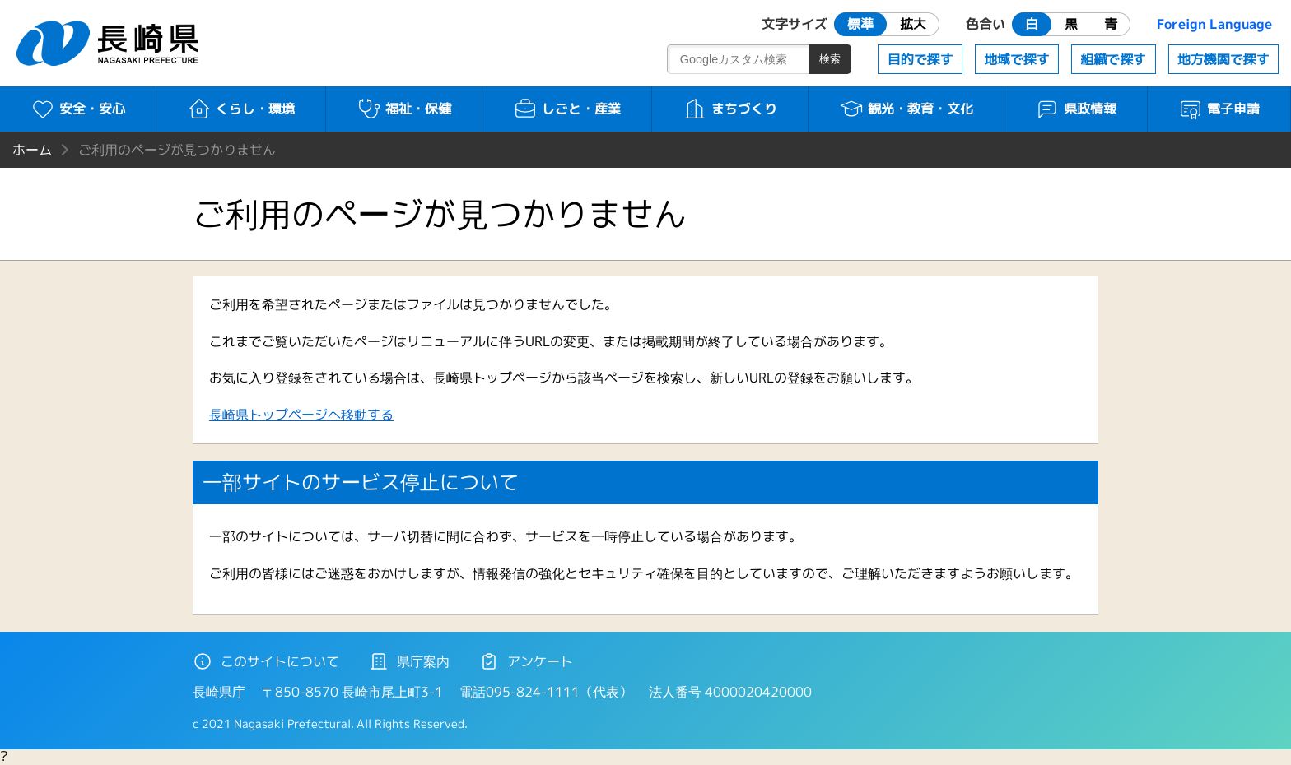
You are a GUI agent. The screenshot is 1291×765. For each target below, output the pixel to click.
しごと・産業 (567, 108)
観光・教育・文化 (906, 108)
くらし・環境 (241, 108)
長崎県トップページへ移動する (301, 415)
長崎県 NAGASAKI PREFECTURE (109, 43)
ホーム (32, 150)
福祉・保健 (404, 108)
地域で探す (1017, 59)
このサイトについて (266, 661)
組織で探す (1113, 59)
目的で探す (920, 59)
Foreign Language (1214, 23)
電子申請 (1219, 108)
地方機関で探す (1223, 59)
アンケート (526, 661)
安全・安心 (77, 108)
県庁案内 (409, 661)
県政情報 (1075, 108)
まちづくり (730, 108)
